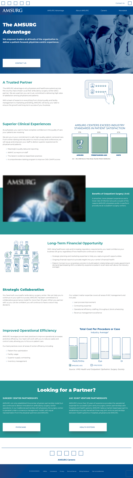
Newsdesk (123, 11)
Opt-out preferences (98, 471)
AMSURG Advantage (55, 11)
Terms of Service (71, 471)
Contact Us (120, 3)
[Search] (130, 3)
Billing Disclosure (84, 471)
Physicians (21, 427)
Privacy (62, 471)
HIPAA (45, 471)
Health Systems (87, 427)
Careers (104, 11)
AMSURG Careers (66, 460)
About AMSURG (82, 11)
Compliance (53, 471)
